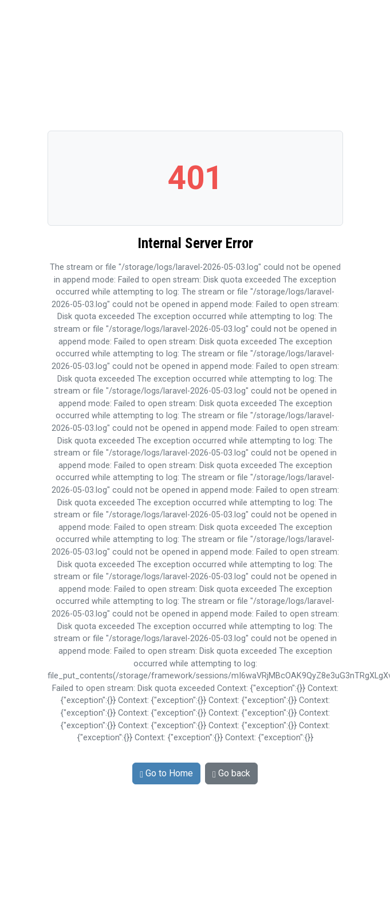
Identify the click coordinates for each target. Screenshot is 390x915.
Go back (231, 773)
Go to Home (166, 773)
